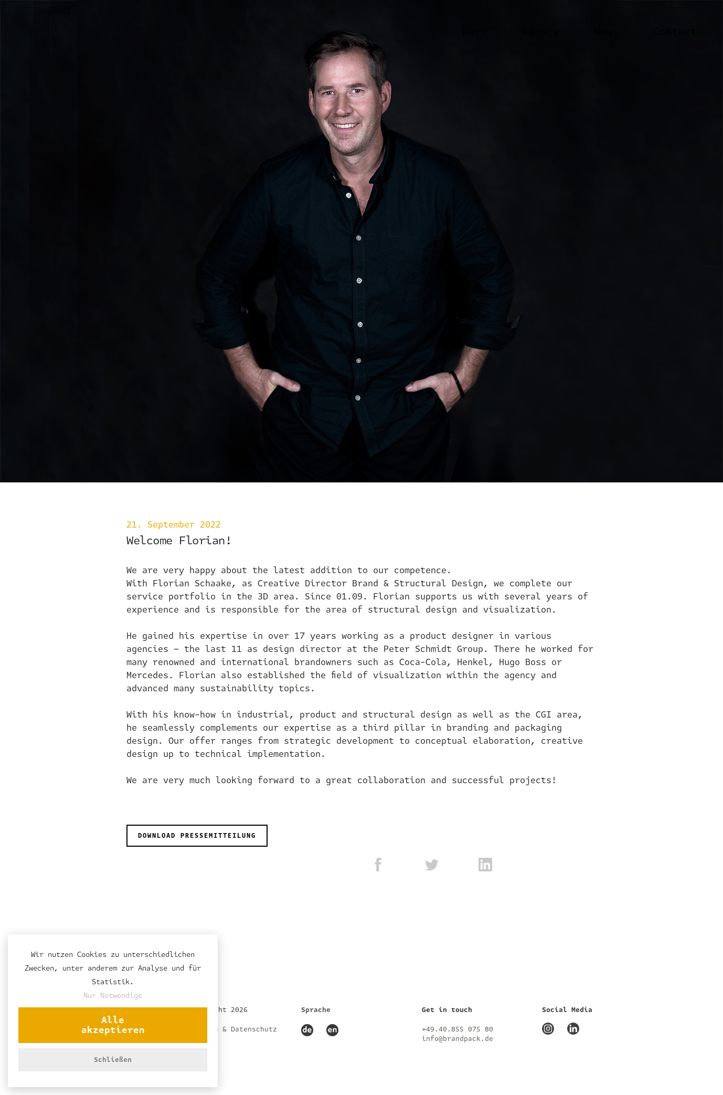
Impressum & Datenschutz (228, 1029)
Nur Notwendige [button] (112, 995)
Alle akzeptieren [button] (113, 1025)
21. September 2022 (173, 524)
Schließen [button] (113, 1060)
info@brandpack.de (457, 1039)
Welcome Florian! (178, 541)
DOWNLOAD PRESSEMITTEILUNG (197, 835)
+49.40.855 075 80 (457, 1029)
